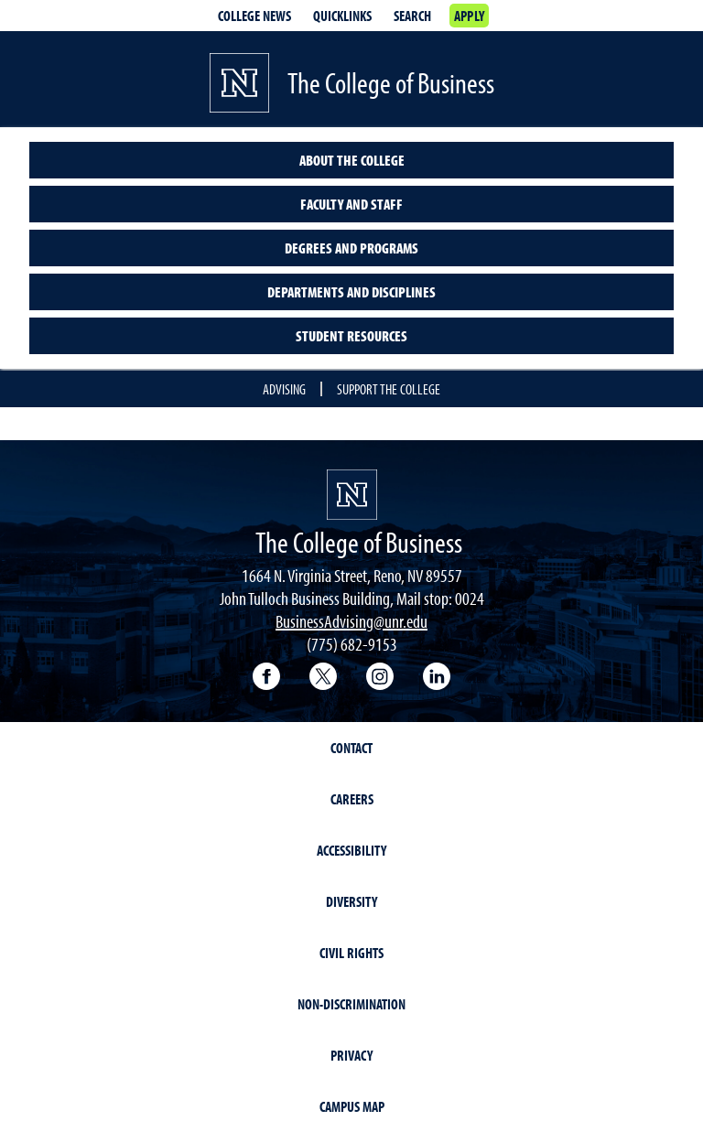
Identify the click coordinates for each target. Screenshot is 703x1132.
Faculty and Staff (351, 204)
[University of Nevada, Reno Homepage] (352, 494)
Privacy (351, 1055)
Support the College (388, 389)
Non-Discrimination (351, 1004)
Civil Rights (351, 952)
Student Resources (351, 336)
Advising (284, 389)
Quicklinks (342, 15)
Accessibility (351, 850)
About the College (352, 160)
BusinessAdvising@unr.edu (351, 620)
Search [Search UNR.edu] (412, 15)
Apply (469, 15)
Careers (351, 799)
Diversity (351, 901)
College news (254, 15)
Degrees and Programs (351, 248)
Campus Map (351, 1106)
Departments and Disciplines (351, 292)
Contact (351, 747)
